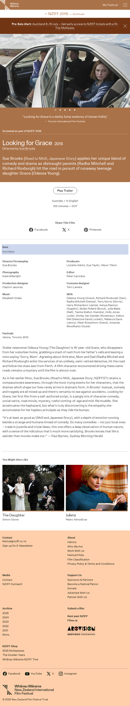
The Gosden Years (13, 655)
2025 (5, 613)
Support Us (74, 575)
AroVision (8, 251)
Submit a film (75, 608)
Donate (72, 588)
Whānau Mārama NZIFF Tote (20, 659)
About (71, 537)
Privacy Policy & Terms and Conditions (90, 564)
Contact (7, 537)
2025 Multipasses (13, 650)
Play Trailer (65, 190)
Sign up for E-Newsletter (17, 545)
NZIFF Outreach (12, 584)
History (72, 542)
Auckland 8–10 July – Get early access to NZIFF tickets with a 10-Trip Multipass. (65, 26)
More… (6, 634)
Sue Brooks (27, 148)
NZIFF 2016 (34, 131)
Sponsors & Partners (80, 580)
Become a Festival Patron (82, 584)
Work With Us (75, 551)
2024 (5, 617)
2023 (5, 621)
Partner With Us (77, 597)
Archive (7, 608)
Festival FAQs (75, 555)
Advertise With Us (78, 593)
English (73, 201)
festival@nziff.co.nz (14, 541)
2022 (5, 626)
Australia (57, 201)
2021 (5, 630)
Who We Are (75, 546)
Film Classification (78, 559)
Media (6, 575)
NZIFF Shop (10, 646)
